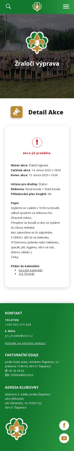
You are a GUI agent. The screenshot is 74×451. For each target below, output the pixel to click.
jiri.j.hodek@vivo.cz (19, 336)
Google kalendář (31, 270)
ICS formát (27, 274)
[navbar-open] (66, 7)
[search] (8, 7)
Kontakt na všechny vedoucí (25, 343)
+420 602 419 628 (18, 324)
